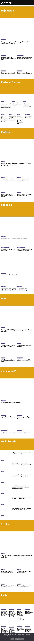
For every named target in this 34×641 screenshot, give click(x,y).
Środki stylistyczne (5, 247)
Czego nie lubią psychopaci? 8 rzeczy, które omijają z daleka (8, 73)
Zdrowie (19, 609)
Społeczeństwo (20, 55)
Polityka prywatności (20, 639)
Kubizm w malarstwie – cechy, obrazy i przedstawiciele (24, 586)
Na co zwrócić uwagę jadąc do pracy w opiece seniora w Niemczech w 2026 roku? (12, 118)
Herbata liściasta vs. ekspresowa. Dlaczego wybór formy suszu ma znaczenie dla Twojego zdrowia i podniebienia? (20, 615)
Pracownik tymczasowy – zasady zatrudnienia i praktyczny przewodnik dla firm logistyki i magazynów (6, 105)
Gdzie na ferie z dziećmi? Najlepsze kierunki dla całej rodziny (7, 195)
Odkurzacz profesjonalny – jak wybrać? (29, 612)
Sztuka (3, 553)
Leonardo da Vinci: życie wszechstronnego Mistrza (7, 572)
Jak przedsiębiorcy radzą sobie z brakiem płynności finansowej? (16, 104)
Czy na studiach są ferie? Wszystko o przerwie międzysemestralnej (23, 289)
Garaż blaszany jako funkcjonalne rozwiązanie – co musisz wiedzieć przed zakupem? (4, 631)
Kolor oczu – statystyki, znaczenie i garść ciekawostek (21, 453)
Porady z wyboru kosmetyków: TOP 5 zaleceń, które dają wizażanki (22, 475)
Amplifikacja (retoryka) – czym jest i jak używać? (8, 250)
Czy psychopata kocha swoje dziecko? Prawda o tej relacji (14, 42)
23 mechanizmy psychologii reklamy (28, 117)
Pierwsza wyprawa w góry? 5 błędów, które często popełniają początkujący (12, 614)
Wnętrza (3, 327)
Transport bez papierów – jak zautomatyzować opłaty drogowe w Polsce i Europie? (27, 104)
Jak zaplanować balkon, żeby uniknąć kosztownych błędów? (24, 360)
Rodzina (3, 161)
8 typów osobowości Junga (10, 403)
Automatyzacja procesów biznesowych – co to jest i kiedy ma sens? (5, 613)
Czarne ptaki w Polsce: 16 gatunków (9, 274)
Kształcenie (4, 236)
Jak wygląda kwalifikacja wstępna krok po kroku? (28, 630)
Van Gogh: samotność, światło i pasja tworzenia (24, 572)
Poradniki (3, 609)
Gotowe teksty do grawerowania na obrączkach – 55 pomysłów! (21, 509)
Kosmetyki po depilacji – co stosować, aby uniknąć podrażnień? (21, 464)
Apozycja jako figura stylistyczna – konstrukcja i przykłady (24, 250)
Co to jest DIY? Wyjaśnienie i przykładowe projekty (16, 330)
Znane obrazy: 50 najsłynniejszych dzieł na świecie (16, 556)
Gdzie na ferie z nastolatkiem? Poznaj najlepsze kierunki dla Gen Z (9, 180)
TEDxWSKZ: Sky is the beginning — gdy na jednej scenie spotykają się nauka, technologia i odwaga (8, 289)
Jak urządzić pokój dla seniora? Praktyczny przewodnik (8, 346)
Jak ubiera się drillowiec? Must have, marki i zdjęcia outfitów (22, 497)
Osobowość (4, 39)
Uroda (3, 460)
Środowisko (4, 273)
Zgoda (12, 639)
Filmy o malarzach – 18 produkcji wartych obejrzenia (8, 586)
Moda (3, 493)
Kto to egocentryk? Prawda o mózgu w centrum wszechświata (24, 73)
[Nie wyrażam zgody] (32, 637)
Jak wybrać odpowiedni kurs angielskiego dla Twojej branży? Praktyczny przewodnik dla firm (20, 120)
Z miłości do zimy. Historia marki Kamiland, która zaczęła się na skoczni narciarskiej (21, 487)
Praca (3, 101)
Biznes (13, 101)
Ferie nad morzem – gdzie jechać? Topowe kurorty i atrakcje (23, 180)
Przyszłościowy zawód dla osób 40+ (20, 629)
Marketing (28, 114)
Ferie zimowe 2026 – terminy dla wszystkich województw (14, 238)
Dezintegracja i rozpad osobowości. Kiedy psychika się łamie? (8, 58)
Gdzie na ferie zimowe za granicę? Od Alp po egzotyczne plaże (16, 164)
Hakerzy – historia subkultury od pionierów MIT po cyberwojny (24, 58)
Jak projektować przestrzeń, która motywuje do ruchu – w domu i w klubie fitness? (4, 119)
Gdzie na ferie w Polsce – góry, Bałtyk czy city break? (24, 195)
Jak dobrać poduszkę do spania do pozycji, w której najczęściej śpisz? (8, 360)
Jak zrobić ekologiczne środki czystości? (24, 346)
